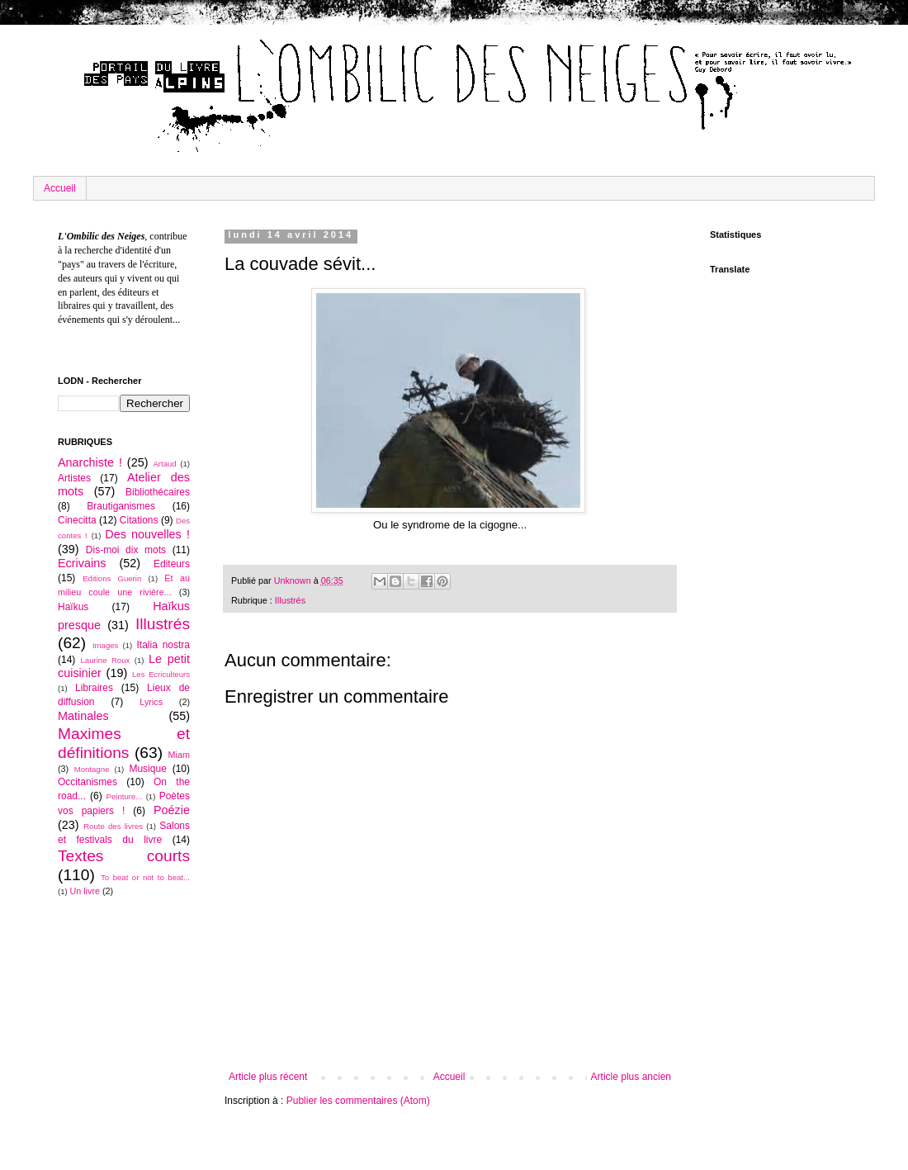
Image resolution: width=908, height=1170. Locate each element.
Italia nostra (163, 645)
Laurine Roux (105, 660)
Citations (139, 520)
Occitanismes (87, 782)
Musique (147, 768)
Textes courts (124, 855)
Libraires (94, 688)
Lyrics (151, 702)
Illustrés (290, 600)
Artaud (164, 463)
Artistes (74, 478)
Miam (179, 755)
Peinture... (124, 796)
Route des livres (113, 826)
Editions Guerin (112, 578)
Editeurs (172, 564)
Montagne (92, 769)
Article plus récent (268, 1076)
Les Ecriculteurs (161, 674)
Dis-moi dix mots (126, 550)
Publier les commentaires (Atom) (358, 1100)
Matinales (83, 715)
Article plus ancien (631, 1076)
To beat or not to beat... (145, 877)
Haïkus (73, 607)
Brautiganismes (121, 506)
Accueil (60, 188)
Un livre (84, 891)
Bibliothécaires (157, 492)
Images (105, 645)
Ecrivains (82, 563)
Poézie (172, 810)
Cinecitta (77, 520)
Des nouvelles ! (147, 534)
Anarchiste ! (90, 462)
